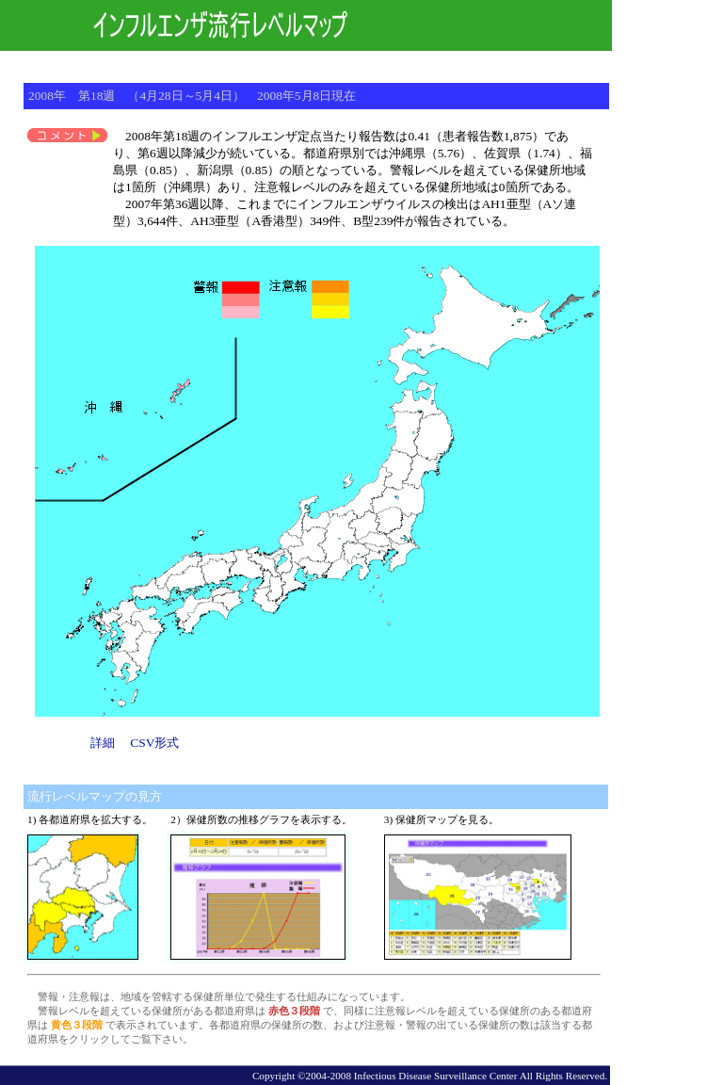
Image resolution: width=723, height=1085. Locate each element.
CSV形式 (154, 743)
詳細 (102, 743)
